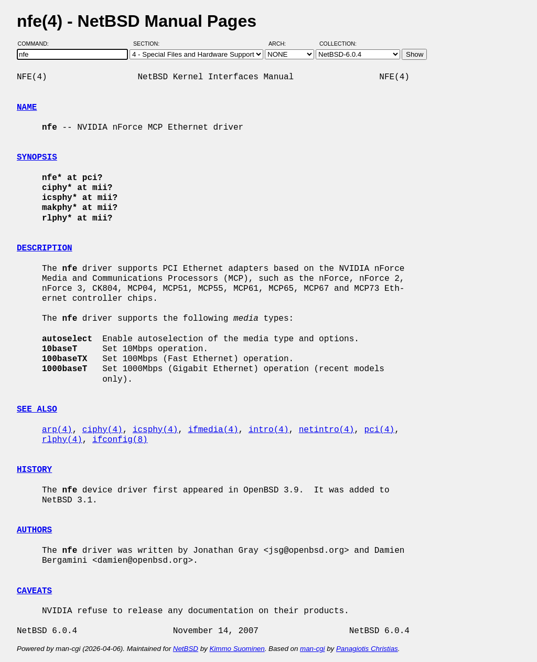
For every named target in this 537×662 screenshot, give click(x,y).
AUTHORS (34, 530)
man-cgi (312, 649)
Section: (148, 43)
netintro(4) (327, 430)
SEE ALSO (37, 409)
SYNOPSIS (37, 157)
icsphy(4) (155, 430)
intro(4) (269, 430)
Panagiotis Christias (367, 649)
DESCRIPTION (44, 248)
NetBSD (185, 649)
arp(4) (57, 430)
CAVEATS (34, 591)
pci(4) (379, 430)
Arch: (281, 43)
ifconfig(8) (120, 440)
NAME (27, 107)
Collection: (338, 43)
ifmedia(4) (213, 430)
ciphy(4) (102, 430)
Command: (36, 43)
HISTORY (34, 470)
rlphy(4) (62, 440)
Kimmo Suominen (236, 649)
